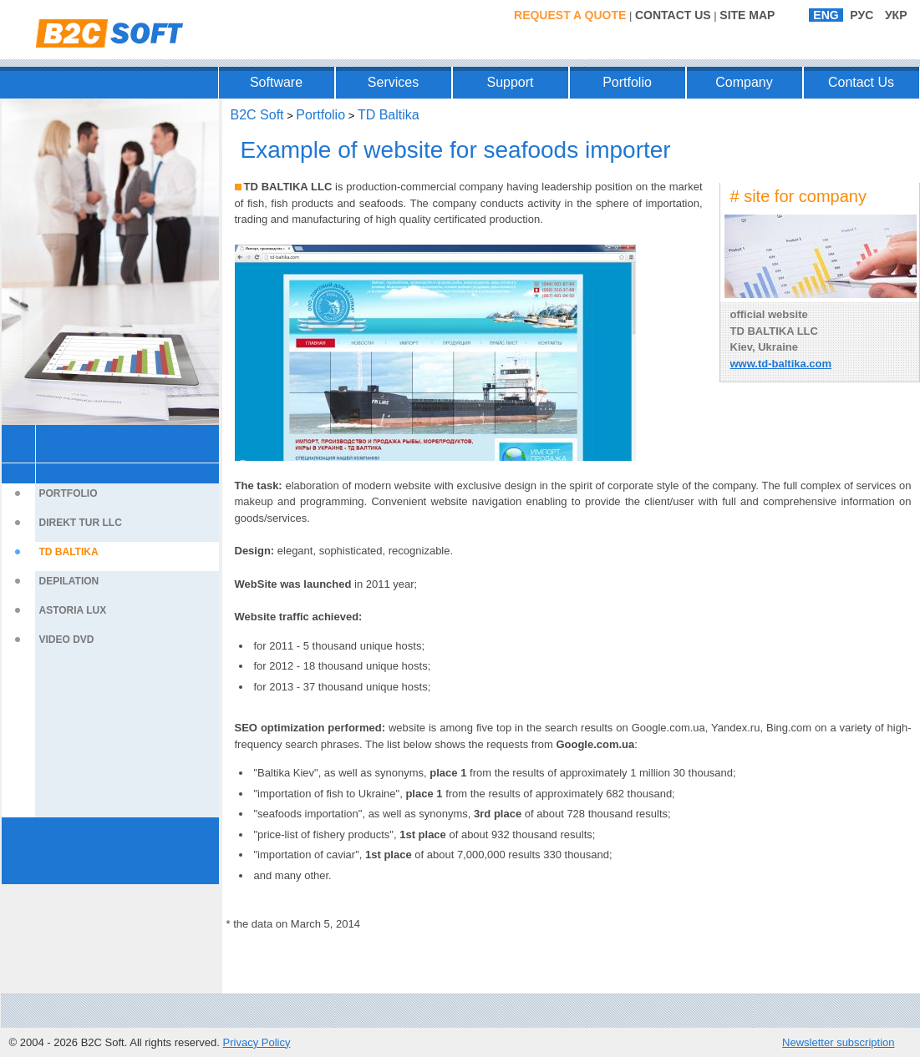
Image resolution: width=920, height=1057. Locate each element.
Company (743, 82)
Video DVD (66, 639)
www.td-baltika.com (781, 363)
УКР (896, 15)
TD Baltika (69, 552)
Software (276, 82)
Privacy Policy (257, 1042)
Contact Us (673, 15)
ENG (825, 15)
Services (393, 82)
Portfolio (627, 82)
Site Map (747, 15)
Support (509, 82)
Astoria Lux (73, 610)
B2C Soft (257, 115)
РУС (861, 15)
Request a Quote (570, 15)
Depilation (69, 581)
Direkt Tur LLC (80, 522)
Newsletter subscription (838, 1042)
